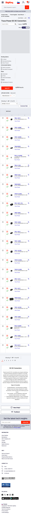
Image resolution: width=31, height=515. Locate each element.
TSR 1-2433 (17, 222)
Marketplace (4, 437)
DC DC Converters (5, 16)
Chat (4, 466)
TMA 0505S (17, 146)
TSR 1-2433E (17, 137)
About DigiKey (5, 435)
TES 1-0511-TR (18, 203)
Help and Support (6, 453)
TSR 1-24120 (17, 250)
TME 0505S (17, 184)
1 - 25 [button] (7, 101)
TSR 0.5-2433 (18, 260)
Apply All (7, 88)
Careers (3, 440)
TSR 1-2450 (17, 241)
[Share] (29, 18)
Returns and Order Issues (7, 458)
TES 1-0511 (17, 231)
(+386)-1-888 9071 (7, 469)
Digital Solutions (5, 444)
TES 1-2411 (17, 288)
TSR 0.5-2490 (18, 269)
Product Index (4, 14)
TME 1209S (17, 212)
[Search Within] (7, 24)
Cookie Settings (5, 512)
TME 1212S (17, 174)
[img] (9, 3)
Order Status (4, 455)
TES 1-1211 (17, 279)
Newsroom (4, 445)
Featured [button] (6, 103)
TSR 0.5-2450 (18, 193)
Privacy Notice (17, 427)
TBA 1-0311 (17, 118)
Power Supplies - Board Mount (17, 14)
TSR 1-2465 (17, 316)
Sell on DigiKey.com (6, 438)
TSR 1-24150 (17, 307)
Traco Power (17, 121)
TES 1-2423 (17, 335)
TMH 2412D (17, 297)
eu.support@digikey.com (8, 471)
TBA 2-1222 (17, 165)
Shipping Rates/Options (7, 457)
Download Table (24, 106)
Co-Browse (5, 473)
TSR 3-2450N (17, 326)
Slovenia (4, 504)
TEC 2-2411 (17, 345)
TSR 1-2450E (17, 127)
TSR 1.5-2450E (18, 155)
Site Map (4, 442)
